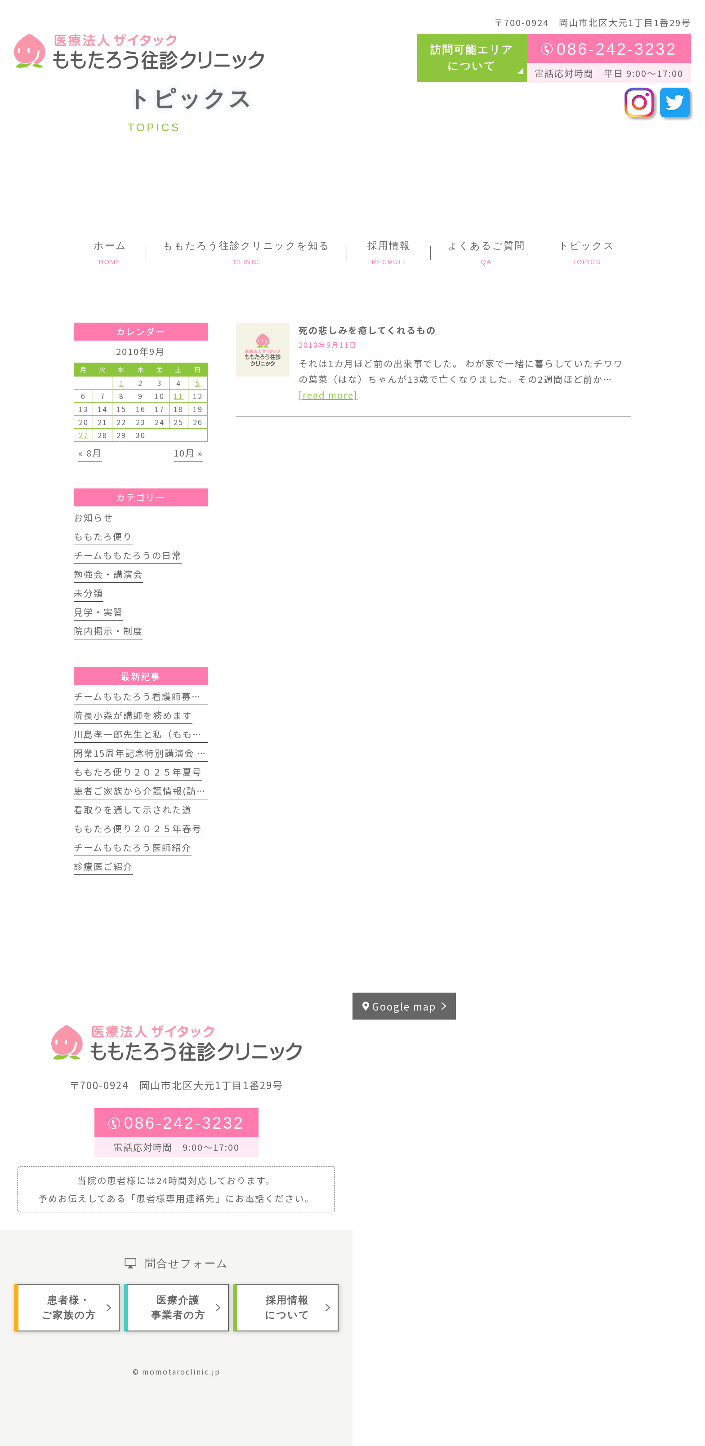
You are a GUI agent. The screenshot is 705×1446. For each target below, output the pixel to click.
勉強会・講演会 (108, 574)
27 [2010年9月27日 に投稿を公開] (84, 435)
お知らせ (93, 517)
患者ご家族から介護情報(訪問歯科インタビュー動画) (191, 790)
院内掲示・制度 (108, 630)
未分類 (88, 592)
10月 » (188, 452)
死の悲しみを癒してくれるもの (367, 330)
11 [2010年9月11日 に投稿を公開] (178, 396)
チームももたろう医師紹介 (133, 847)
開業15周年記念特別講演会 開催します (160, 752)
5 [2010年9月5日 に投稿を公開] (197, 383)
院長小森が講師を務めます (133, 715)
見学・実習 (98, 611)
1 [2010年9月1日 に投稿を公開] (121, 383)
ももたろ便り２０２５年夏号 (138, 771)
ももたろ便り (103, 536)
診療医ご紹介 (103, 866)
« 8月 (90, 452)
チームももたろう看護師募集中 (142, 696)
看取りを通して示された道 (133, 809)
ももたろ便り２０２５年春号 (138, 828)
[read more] (328, 394)
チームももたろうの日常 (128, 555)
